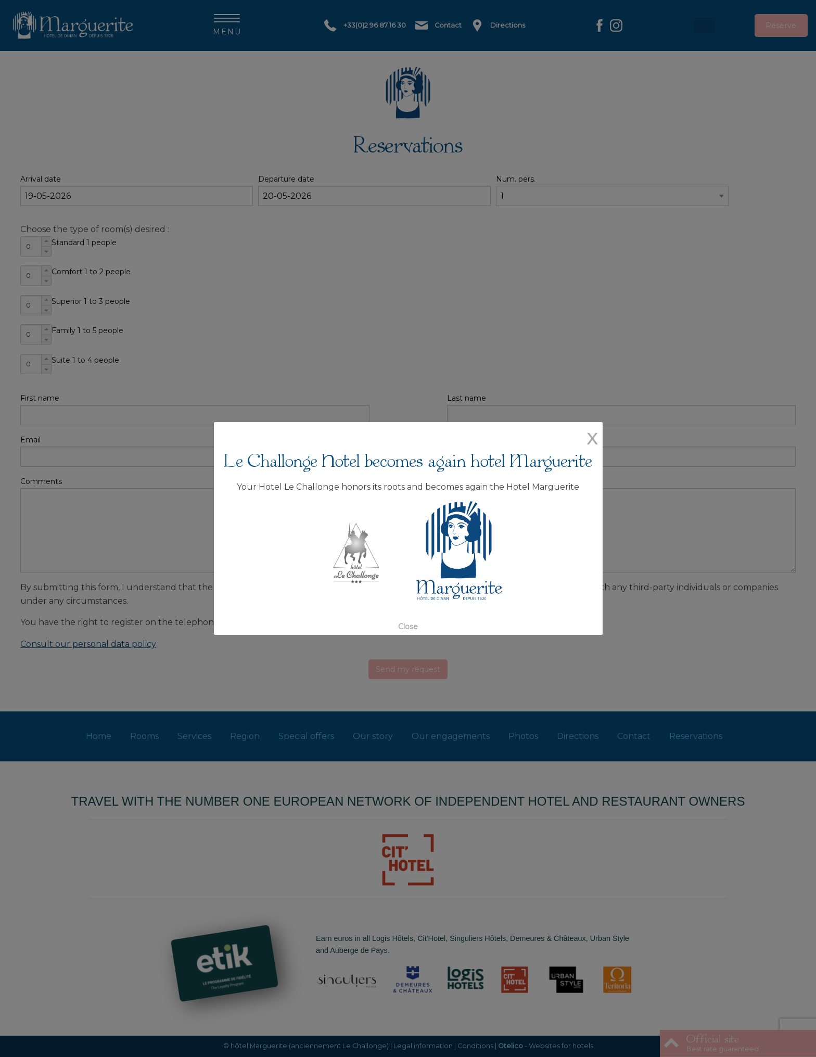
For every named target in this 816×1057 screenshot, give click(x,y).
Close (408, 626)
